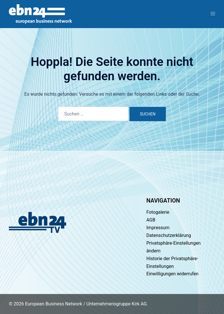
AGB (150, 220)
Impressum (158, 227)
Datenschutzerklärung (168, 235)
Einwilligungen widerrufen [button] (172, 273)
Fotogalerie (157, 212)
